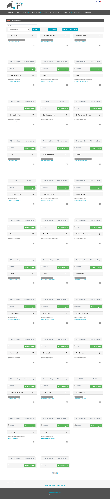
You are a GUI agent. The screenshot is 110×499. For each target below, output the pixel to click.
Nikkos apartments (82, 313)
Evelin (45, 273)
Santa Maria (46, 353)
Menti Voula (46, 313)
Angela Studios (14, 353)
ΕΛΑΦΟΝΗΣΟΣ (11, 200)
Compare (52, 29)
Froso (11, 234)
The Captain (80, 353)
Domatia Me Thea (15, 115)
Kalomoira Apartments (16, 392)
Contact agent (29, 69)
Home (8, 482)
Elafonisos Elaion (48, 194)
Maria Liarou (14, 35)
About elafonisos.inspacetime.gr (55, 485)
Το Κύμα (78, 154)
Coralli (45, 432)
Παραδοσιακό (80, 273)
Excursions (87, 12)
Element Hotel (14, 313)
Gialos (78, 75)
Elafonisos (11, 12)
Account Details (17, 20)
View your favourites (70, 29)
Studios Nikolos (81, 35)
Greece (19, 41)
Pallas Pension (80, 392)
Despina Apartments (49, 115)
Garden (12, 273)
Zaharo (45, 75)
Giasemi (12, 432)
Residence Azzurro (49, 35)
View (35, 29)
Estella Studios (80, 194)
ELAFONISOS (78, 81)
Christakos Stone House (83, 234)
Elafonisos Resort (15, 194)
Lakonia (15, 41)
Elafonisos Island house (83, 115)
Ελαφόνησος (10, 41)
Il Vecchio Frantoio (48, 154)
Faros (11, 154)
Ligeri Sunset (47, 392)
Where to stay (47, 12)
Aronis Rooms (47, 234)
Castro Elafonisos (15, 75)
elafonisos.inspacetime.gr (55, 492)
